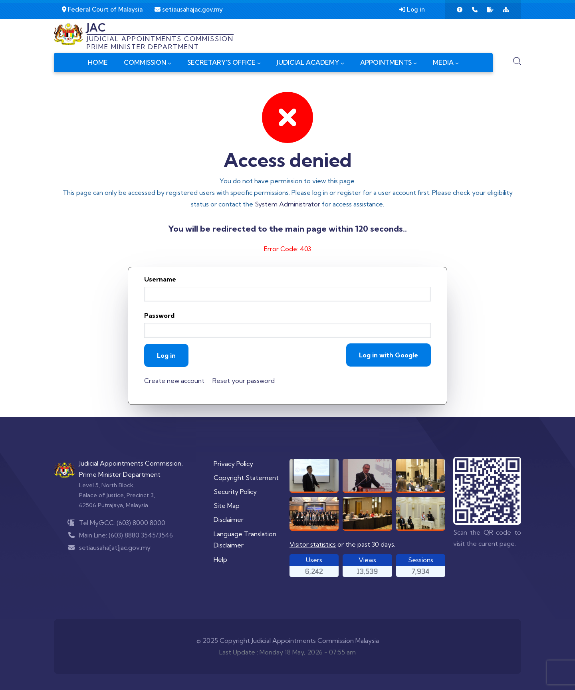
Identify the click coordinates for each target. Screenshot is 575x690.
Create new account (174, 381)
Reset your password (243, 381)
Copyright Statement (246, 478)
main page (307, 228)
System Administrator (287, 204)
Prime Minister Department (120, 474)
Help (220, 559)
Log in (412, 9)
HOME (98, 62)
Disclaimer (229, 519)
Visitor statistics (312, 544)
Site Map (227, 506)
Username (160, 279)
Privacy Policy (233, 464)
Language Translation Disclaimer (245, 539)
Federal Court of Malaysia (102, 9)
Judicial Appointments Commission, (131, 463)
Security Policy (235, 492)
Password (159, 315)
